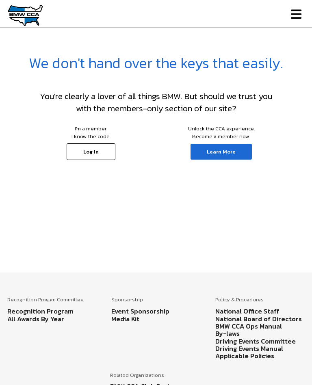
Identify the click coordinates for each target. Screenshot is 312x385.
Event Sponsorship (140, 311)
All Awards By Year (35, 319)
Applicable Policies (244, 356)
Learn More (221, 152)
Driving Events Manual (249, 348)
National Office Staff (247, 311)
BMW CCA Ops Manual (248, 326)
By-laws (227, 333)
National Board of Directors (258, 319)
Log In (91, 152)
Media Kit (125, 319)
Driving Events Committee (255, 341)
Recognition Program (40, 311)
